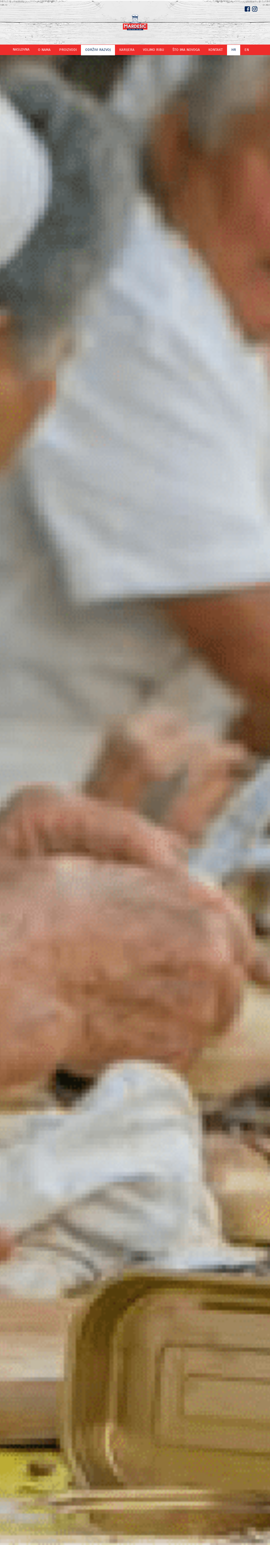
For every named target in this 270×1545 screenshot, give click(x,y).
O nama (50, 50)
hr (226, 50)
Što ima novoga (181, 50)
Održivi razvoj (100, 50)
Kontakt (209, 50)
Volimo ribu (151, 50)
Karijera (126, 50)
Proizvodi (73, 50)
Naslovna (29, 50)
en (238, 50)
